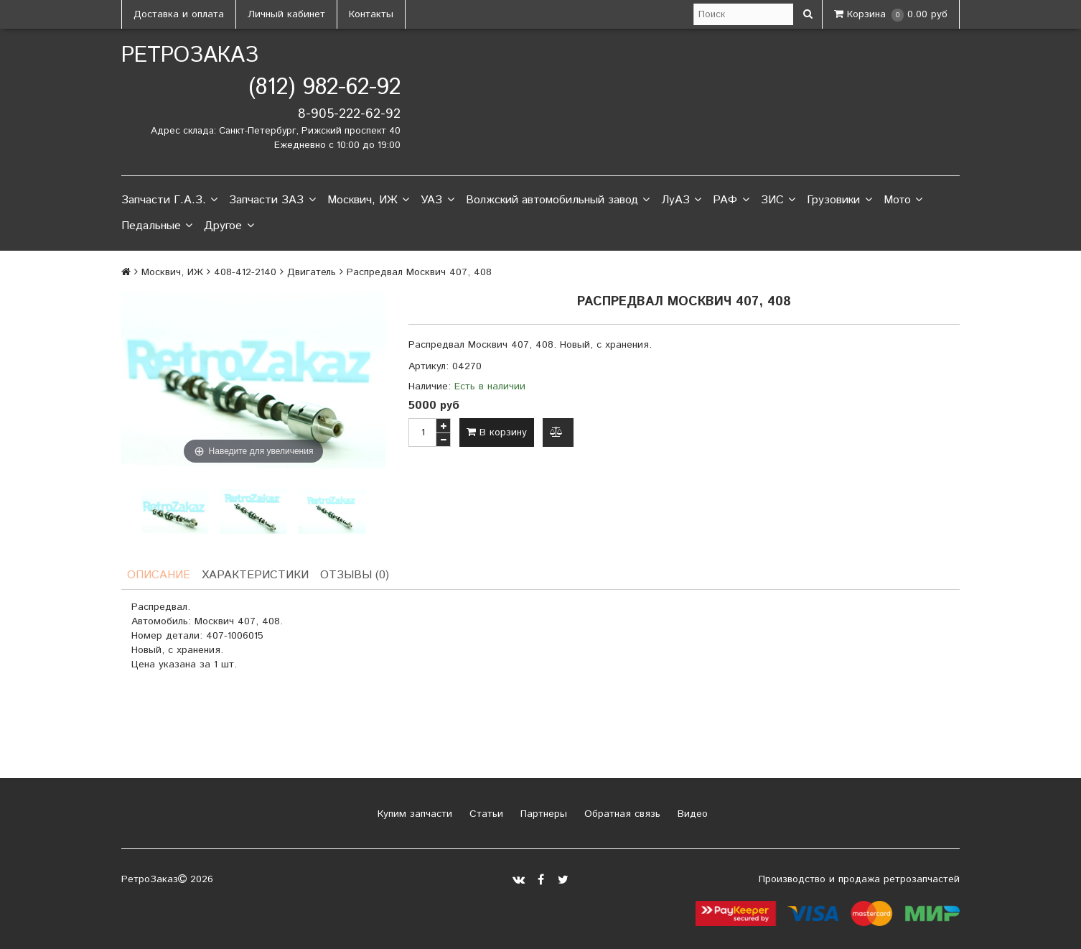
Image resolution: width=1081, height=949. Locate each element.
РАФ (731, 200)
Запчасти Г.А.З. (169, 200)
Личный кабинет (286, 14)
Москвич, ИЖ (368, 200)
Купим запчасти (413, 814)
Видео (691, 814)
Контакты (371, 14)
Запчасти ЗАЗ (272, 200)
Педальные (156, 226)
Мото (903, 200)
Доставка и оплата (179, 14)
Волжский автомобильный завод (558, 200)
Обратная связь (620, 814)
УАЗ (437, 200)
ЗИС (778, 200)
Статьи (484, 814)
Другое (228, 226)
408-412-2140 (245, 272)
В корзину (497, 432)
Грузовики (839, 200)
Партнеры (542, 814)
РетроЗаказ (189, 55)
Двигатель (311, 272)
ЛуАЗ (681, 200)
